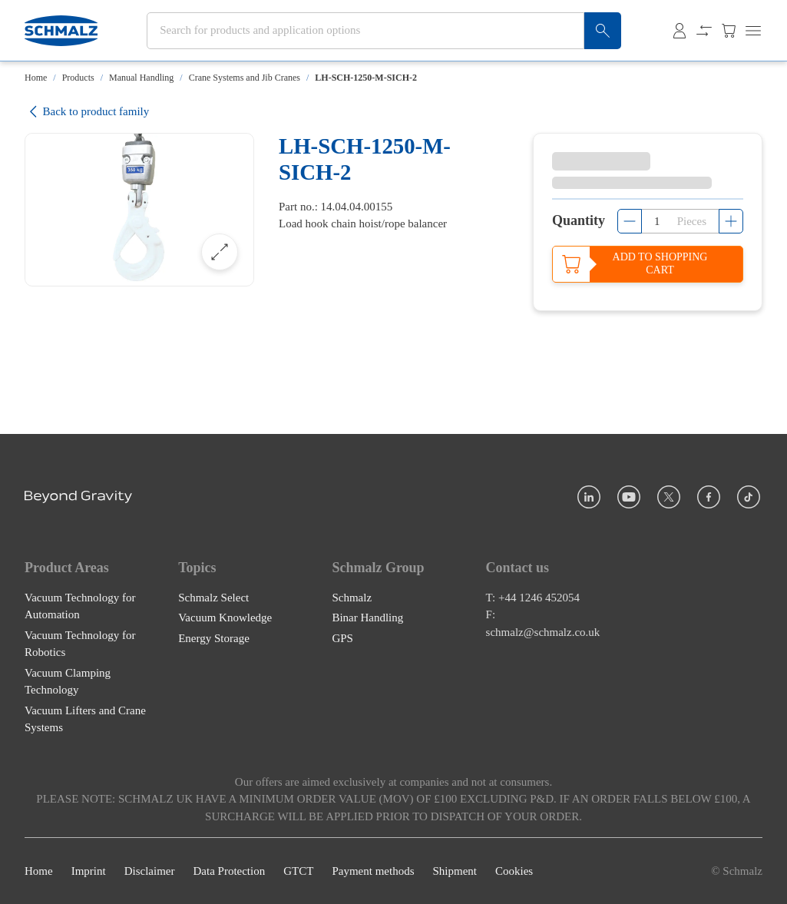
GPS (342, 637)
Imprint (88, 871)
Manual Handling (141, 77)
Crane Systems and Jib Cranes (244, 77)
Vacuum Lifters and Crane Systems (85, 718)
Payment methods (373, 871)
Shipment (454, 871)
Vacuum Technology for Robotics (80, 643)
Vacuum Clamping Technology (68, 681)
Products (78, 77)
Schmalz (352, 597)
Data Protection (229, 871)
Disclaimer (149, 871)
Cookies (514, 871)
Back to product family (87, 112)
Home (36, 77)
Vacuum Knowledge (225, 617)
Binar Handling (367, 617)
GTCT (298, 871)
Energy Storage (214, 637)
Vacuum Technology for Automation (80, 606)
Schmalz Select (213, 597)
